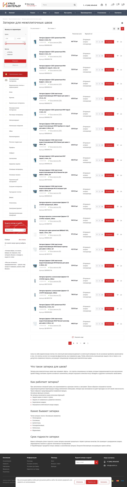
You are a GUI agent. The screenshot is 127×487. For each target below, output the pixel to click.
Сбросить (15, 65)
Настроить (104, 482)
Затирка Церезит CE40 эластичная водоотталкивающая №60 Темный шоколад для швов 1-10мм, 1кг (54, 321)
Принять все (92, 482)
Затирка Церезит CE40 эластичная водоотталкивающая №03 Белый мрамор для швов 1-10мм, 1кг (53, 247)
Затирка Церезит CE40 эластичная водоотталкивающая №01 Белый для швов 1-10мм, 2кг (54, 142)
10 (84, 343)
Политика (6, 472)
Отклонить (79, 482)
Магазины (6, 466)
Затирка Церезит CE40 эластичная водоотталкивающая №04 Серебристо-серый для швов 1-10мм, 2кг (54, 126)
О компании (7, 461)
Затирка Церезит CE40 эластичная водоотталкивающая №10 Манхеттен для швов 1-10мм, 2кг (53, 172)
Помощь (30, 461)
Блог (52, 461)
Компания (6, 458)
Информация (31, 458)
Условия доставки (33, 466)
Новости (5, 464)
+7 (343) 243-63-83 (91, 5)
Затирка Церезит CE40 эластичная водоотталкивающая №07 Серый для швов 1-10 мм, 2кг (54, 96)
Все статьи (22, 239)
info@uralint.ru (112, 465)
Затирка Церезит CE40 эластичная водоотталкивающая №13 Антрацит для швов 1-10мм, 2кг (53, 188)
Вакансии (6, 469)
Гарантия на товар (33, 469)
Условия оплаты (32, 464)
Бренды (53, 466)
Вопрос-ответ (55, 464)
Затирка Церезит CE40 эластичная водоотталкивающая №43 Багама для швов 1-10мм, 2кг (54, 263)
